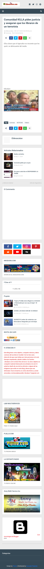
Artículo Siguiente (35, 183)
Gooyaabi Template (31, 566)
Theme (15, 566)
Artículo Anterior (8, 183)
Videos (27, 122)
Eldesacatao (9, 31)
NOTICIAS (20, 122)
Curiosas (8, 33)
